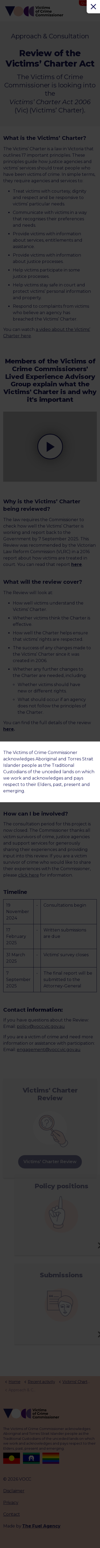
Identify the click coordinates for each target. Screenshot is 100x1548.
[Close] (93, 6)
